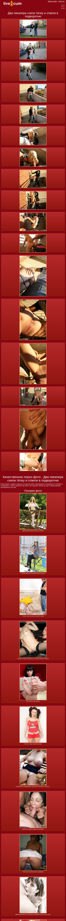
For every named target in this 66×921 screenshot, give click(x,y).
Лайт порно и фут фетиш (33, 701)
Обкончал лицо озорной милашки (33, 744)
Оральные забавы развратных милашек (33, 829)
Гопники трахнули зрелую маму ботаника (33, 616)
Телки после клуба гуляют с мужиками (33, 871)
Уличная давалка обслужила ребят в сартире (33, 573)
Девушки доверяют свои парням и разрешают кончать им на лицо (32, 914)
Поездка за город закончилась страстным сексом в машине (33, 658)
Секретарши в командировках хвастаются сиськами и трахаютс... (33, 786)
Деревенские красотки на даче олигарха (33, 530)
